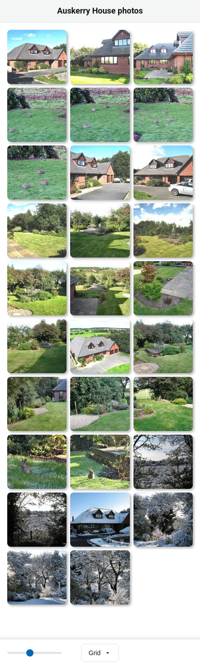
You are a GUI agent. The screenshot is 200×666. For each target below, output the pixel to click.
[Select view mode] (100, 653)
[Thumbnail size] (34, 652)
